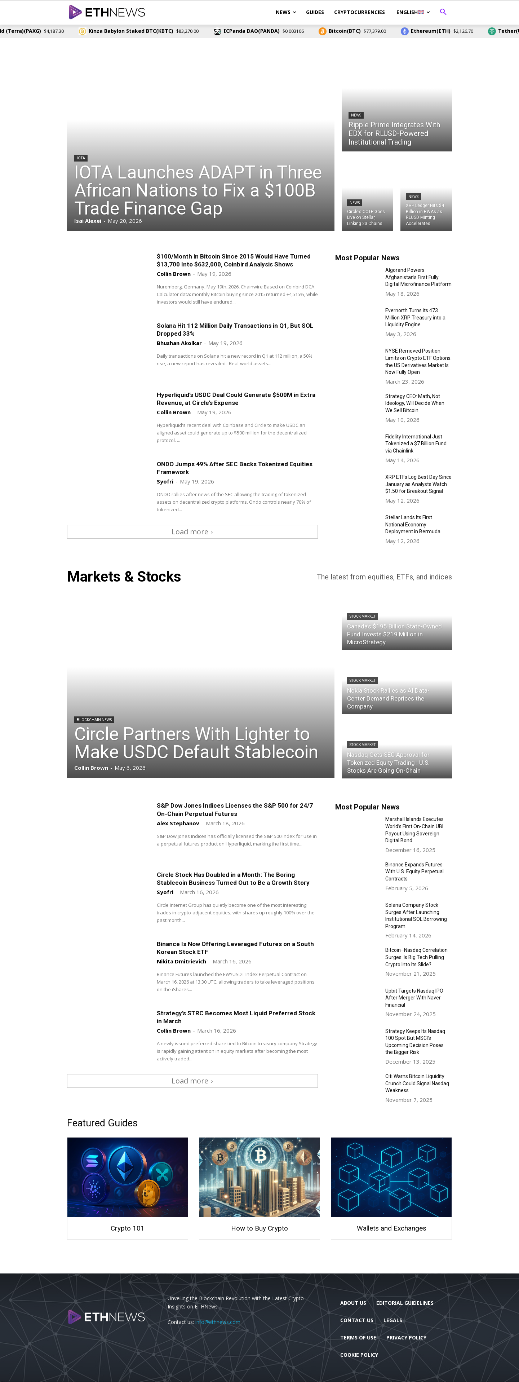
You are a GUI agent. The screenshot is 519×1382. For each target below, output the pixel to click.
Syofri (165, 481)
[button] (443, 12)
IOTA (81, 158)
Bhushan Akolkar (179, 342)
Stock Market (363, 616)
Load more (192, 532)
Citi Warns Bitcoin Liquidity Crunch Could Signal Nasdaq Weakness (417, 1083)
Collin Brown (174, 273)
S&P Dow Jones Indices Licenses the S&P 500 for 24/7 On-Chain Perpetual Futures (235, 809)
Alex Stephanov (178, 823)
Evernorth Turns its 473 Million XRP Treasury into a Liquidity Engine (415, 317)
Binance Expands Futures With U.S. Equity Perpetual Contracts (414, 872)
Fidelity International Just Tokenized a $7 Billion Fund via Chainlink (416, 444)
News (356, 115)
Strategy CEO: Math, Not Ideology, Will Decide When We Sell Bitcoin (414, 403)
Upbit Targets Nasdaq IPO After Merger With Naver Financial (414, 998)
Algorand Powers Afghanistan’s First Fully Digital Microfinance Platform (418, 277)
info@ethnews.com (217, 1322)
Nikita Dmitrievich (181, 961)
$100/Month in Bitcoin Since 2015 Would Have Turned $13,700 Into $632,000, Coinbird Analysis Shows (234, 260)
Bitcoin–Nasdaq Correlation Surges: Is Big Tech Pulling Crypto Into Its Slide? (416, 957)
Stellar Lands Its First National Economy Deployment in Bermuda (412, 524)
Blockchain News (94, 720)
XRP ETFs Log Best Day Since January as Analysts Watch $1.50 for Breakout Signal (418, 484)
